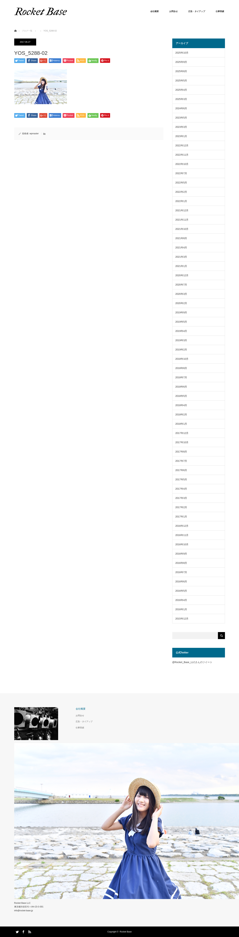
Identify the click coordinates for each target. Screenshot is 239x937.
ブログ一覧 (27, 31)
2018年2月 (181, 414)
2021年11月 (182, 219)
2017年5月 (181, 479)
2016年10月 (182, 544)
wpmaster (34, 133)
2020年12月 (182, 275)
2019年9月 (181, 312)
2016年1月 (181, 609)
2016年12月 (182, 525)
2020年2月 (181, 303)
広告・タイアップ (196, 11)
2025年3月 (181, 99)
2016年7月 (181, 572)
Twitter (16, 931)
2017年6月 (181, 470)
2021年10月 (182, 229)
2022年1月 (181, 201)
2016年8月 (181, 563)
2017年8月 (181, 451)
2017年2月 (181, 507)
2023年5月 (181, 117)
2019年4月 (181, 331)
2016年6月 (181, 581)
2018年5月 (181, 396)
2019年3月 (181, 340)
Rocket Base (126, 932)
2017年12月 (182, 433)
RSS (29, 931)
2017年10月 (182, 442)
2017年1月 (181, 516)
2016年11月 (182, 535)
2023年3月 (181, 127)
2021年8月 (181, 238)
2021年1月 (181, 266)
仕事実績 (220, 11)
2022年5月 (181, 182)
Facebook (23, 931)
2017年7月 (181, 460)
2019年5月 (181, 321)
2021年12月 (182, 210)
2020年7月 (181, 284)
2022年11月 (182, 154)
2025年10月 (182, 52)
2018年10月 (182, 358)
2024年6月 (181, 108)
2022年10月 (182, 164)
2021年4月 (181, 247)
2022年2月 (181, 191)
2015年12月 (182, 618)
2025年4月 (181, 89)
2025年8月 (181, 71)
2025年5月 (181, 80)
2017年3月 (181, 498)
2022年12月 (182, 145)
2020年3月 (181, 293)
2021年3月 (181, 256)
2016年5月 (181, 590)
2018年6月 (181, 386)
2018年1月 (181, 423)
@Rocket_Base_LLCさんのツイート (192, 662)
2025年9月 (181, 62)
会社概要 (154, 11)
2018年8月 (181, 368)
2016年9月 (181, 553)
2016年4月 (181, 600)
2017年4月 (181, 488)
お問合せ (173, 11)
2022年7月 (181, 173)
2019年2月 (181, 349)
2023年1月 (181, 136)
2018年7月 (181, 377)
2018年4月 (181, 405)
